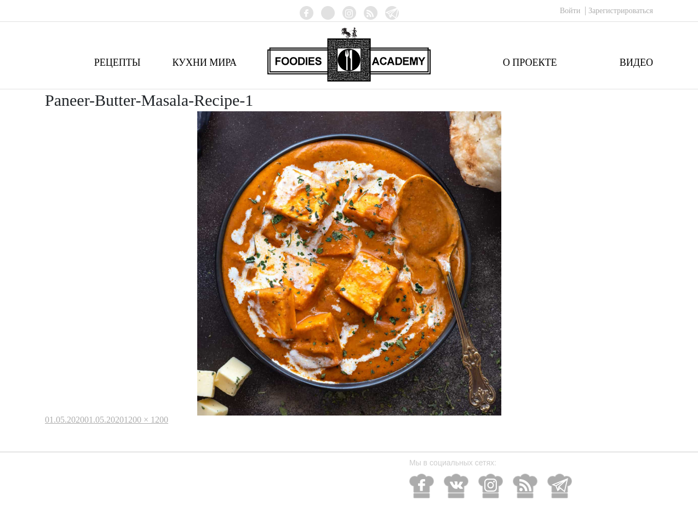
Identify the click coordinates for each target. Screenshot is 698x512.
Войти (571, 11)
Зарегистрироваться (620, 11)
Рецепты (117, 62)
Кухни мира (204, 62)
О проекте (530, 62)
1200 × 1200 (146, 419)
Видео (636, 62)
